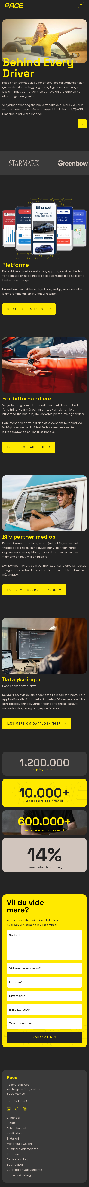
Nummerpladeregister (22, 1149)
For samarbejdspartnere (34, 590)
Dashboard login (18, 1159)
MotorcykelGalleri (19, 1144)
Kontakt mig (45, 1037)
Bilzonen (13, 1154)
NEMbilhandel (16, 1128)
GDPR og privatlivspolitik (24, 1170)
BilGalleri (13, 1138)
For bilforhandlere (28, 447)
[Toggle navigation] (81, 5)
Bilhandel (13, 1118)
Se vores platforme (29, 309)
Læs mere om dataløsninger (36, 723)
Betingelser (15, 1165)
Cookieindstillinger (20, 1175)
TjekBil (11, 1123)
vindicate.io (15, 1133)
